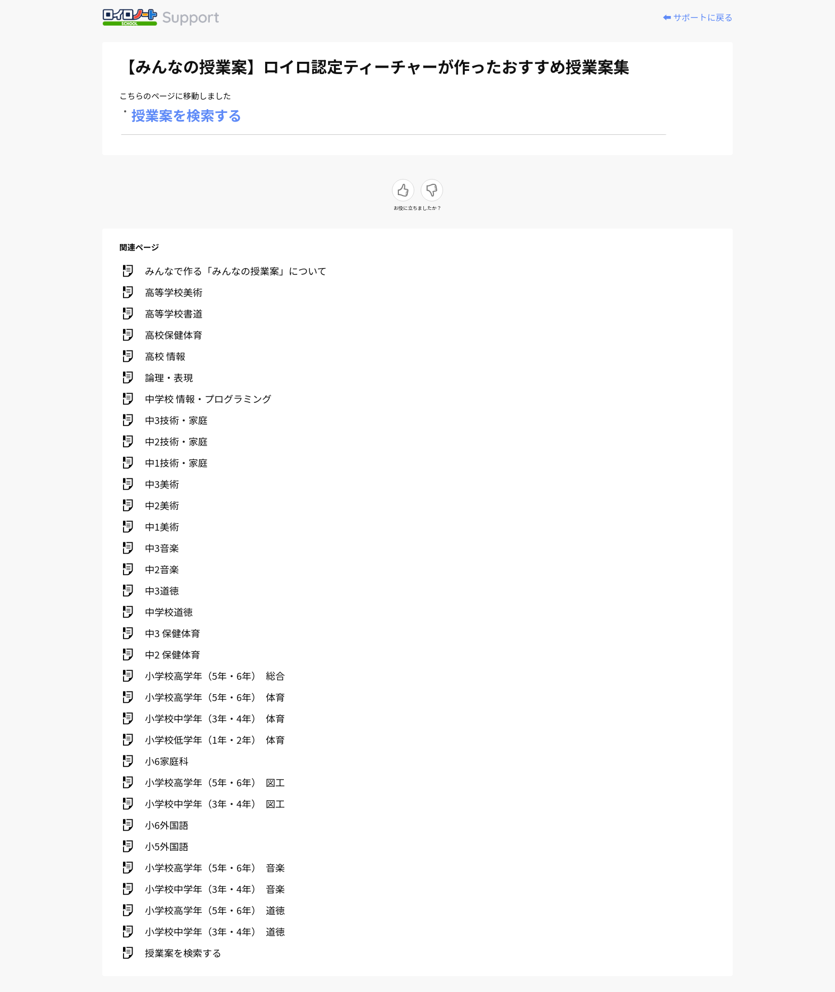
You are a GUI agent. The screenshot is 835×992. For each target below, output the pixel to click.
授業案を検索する (187, 115)
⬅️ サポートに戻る (697, 17)
